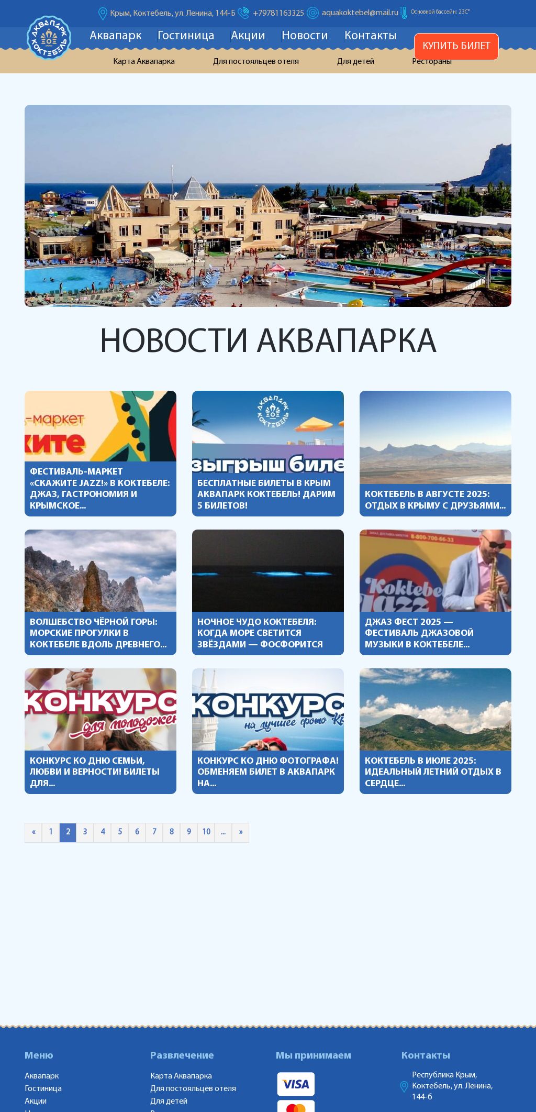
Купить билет (456, 46)
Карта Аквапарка (144, 62)
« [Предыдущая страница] (33, 832)
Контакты (370, 36)
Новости (305, 36)
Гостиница (186, 36)
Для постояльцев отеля (256, 62)
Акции (248, 36)
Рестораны (432, 62)
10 (206, 832)
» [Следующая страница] (240, 832)
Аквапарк (115, 36)
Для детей (355, 62)
